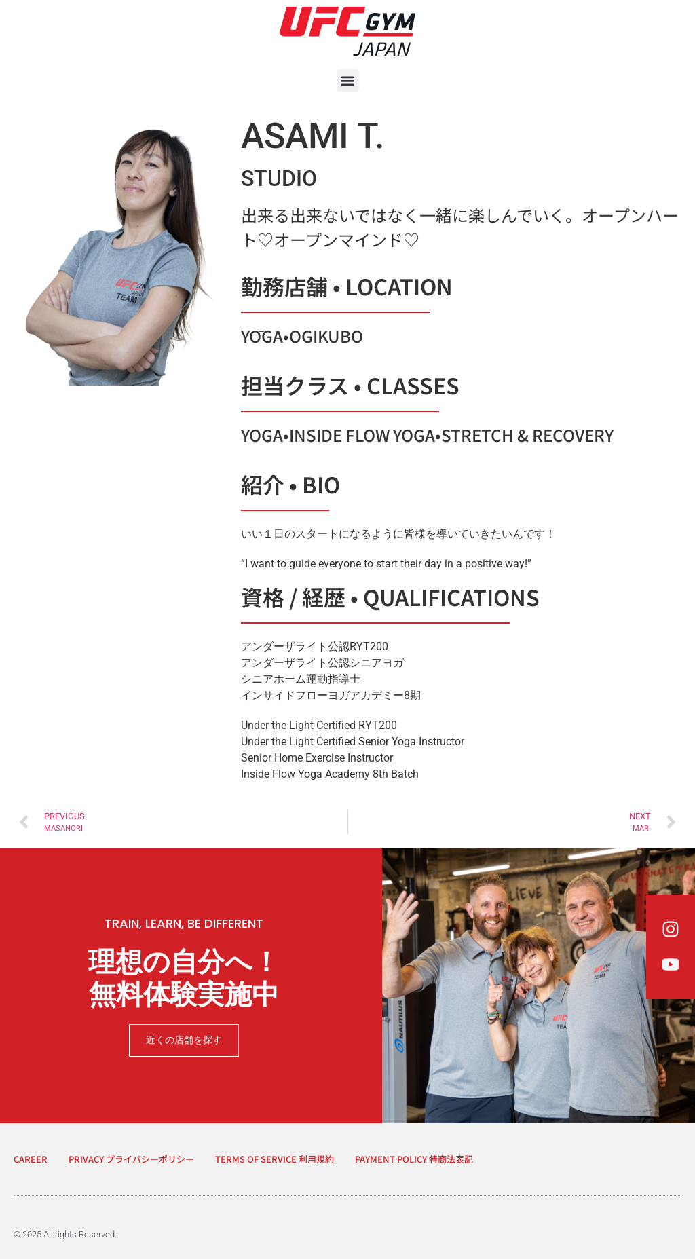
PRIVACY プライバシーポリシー (131, 1158)
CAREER (31, 1158)
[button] (348, 80)
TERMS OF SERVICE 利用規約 (274, 1158)
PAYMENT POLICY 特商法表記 (414, 1158)
